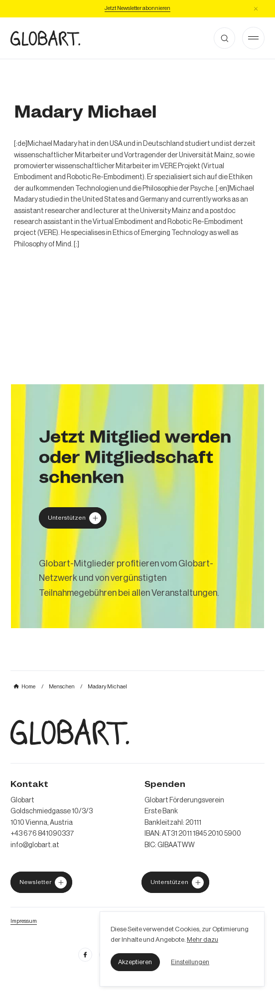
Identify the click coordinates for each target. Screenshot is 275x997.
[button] (135, 962)
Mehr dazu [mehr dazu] (202, 939)
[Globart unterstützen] (73, 518)
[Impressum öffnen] (23, 920)
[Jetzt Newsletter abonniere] (137, 8)
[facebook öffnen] (85, 955)
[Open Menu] (253, 38)
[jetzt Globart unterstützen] (41, 882)
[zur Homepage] (45, 38)
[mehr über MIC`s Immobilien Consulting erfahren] (137, 506)
